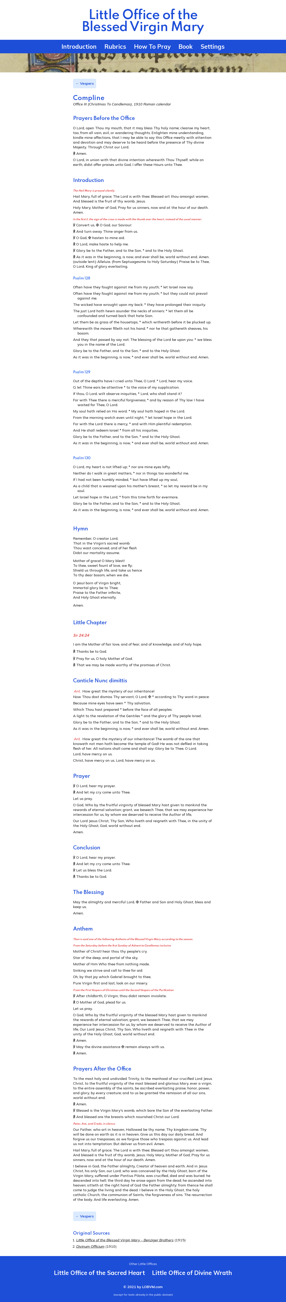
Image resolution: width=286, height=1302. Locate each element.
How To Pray (152, 46)
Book (186, 46)
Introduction (79, 46)
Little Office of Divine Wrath (192, 1273)
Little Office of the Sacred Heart (99, 1273)
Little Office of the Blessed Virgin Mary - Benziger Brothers (125, 1240)
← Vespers (84, 83)
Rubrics (115, 46)
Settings (213, 46)
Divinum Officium (90, 1246)
